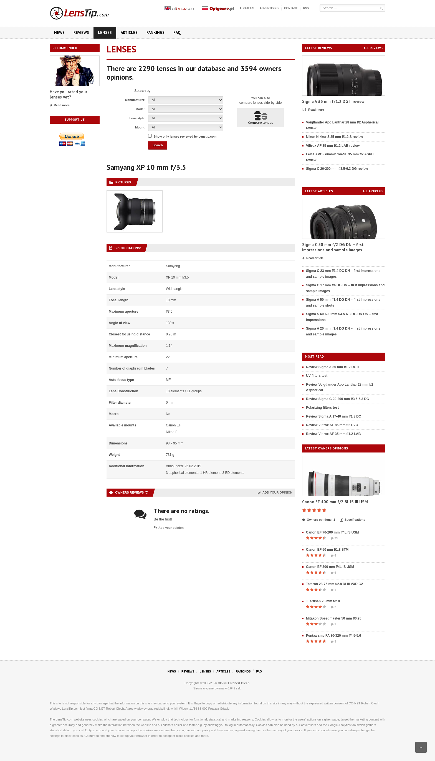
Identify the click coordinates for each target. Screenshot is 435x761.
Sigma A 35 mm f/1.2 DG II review (333, 101)
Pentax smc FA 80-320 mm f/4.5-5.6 (333, 636)
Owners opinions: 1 (318, 520)
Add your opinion (275, 492)
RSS (306, 8)
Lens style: (137, 118)
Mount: (140, 127)
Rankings (155, 32)
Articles (129, 32)
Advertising (269, 8)
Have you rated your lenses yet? (68, 94)
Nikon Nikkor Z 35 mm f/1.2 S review (334, 137)
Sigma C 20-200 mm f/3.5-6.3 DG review (337, 169)
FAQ (177, 32)
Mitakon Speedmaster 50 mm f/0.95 (333, 618)
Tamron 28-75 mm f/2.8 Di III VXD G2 (334, 584)
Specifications (352, 520)
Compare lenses (260, 118)
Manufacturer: (135, 100)
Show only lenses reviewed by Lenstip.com (185, 136)
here (92, 735)
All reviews (373, 48)
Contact (290, 8)
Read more (60, 105)
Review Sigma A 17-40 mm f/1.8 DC (333, 416)
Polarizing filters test (322, 407)
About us (247, 8)
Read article (312, 258)
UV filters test (316, 376)
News (59, 32)
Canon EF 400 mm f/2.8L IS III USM (335, 501)
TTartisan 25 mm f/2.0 (323, 601)
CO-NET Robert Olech (233, 683)
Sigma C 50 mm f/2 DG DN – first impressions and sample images (333, 247)
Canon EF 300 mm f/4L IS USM (330, 567)
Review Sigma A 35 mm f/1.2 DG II (332, 367)
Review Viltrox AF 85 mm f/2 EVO (332, 425)
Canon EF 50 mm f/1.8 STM (327, 550)
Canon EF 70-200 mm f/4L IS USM (332, 532)
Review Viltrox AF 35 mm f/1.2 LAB (333, 434)
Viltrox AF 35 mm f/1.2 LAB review (333, 146)
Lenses (105, 32)
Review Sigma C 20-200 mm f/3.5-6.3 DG (337, 399)
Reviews (81, 32)
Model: (140, 109)
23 (334, 538)
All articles (373, 191)
